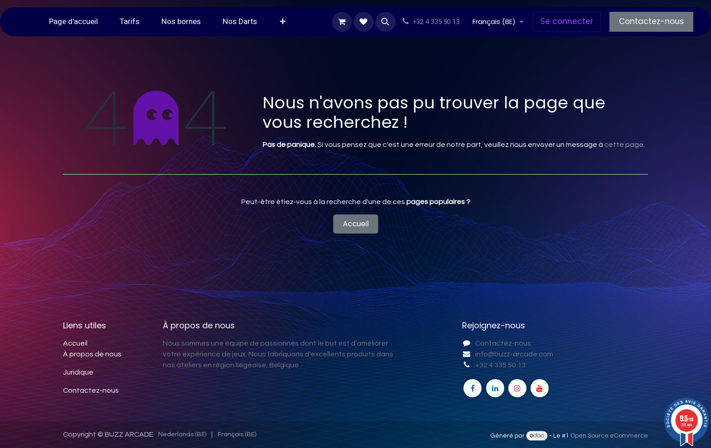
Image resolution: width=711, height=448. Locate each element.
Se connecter (567, 21)
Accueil (356, 224)
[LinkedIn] (495, 388)
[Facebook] (472, 388)
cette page (623, 144)
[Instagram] (517, 388)
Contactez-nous (651, 21)
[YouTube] (540, 388)
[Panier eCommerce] (342, 22)
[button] (385, 22)
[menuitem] (73, 21)
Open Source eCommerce (609, 436)
